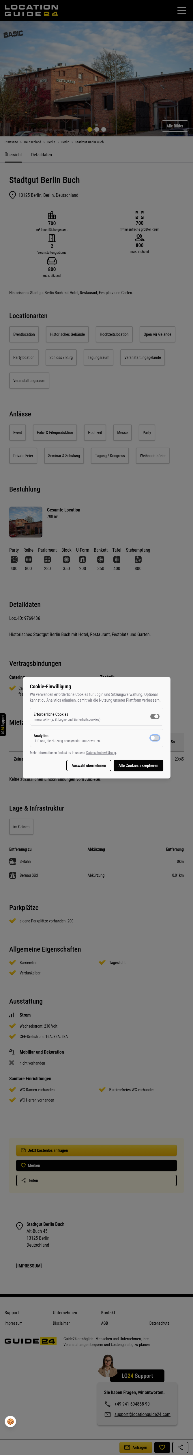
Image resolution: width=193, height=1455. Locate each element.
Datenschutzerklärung (101, 753)
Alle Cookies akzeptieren (138, 765)
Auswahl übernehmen (89, 765)
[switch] (155, 716)
